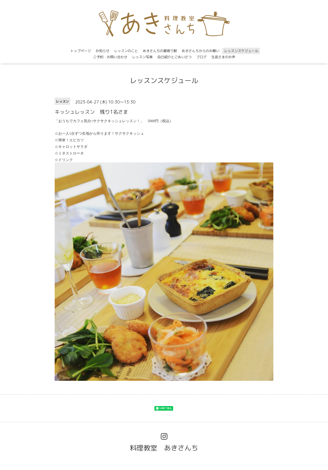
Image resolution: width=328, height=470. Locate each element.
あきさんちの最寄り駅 (160, 50)
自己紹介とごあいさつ (174, 57)
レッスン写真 (142, 57)
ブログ (201, 57)
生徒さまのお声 (223, 57)
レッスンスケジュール (241, 50)
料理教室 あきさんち (164, 448)
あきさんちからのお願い (200, 50)
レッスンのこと (126, 50)
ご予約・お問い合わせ (110, 57)
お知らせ (102, 50)
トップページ (80, 50)
